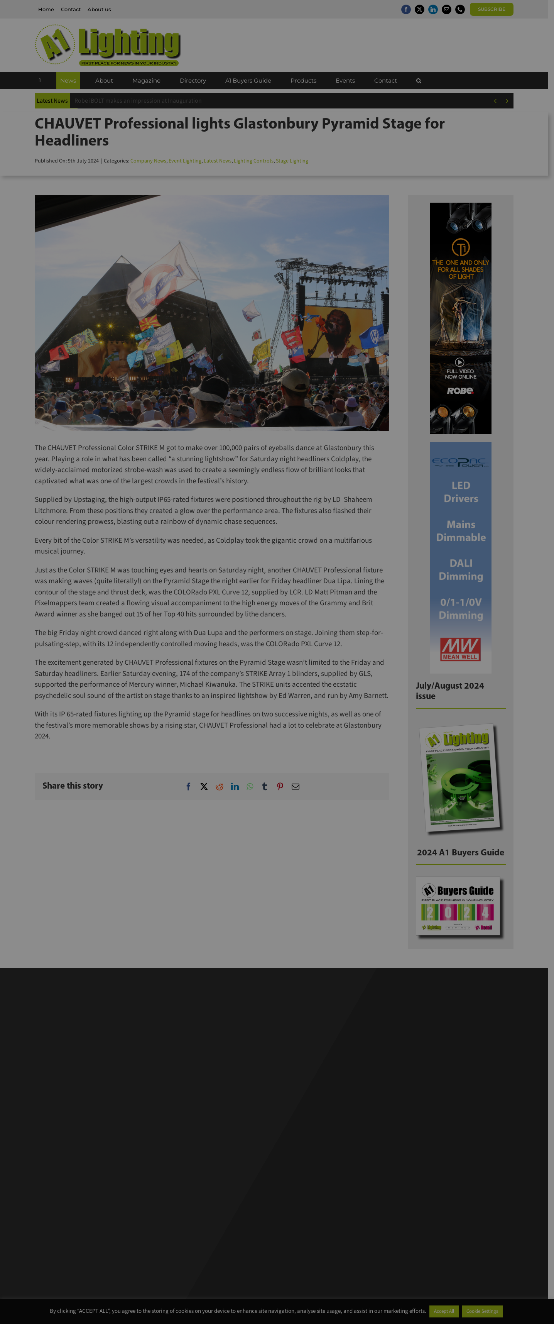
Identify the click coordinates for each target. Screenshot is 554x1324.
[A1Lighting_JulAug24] (463, 724)
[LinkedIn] (238, 786)
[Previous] (498, 101)
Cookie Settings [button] (482, 1311)
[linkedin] (436, 9)
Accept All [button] (444, 1311)
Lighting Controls (257, 161)
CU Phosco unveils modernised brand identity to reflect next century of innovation (183, 101)
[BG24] (463, 880)
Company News (151, 161)
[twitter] (422, 9)
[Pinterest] (283, 786)
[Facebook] (191, 786)
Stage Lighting (295, 161)
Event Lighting (188, 161)
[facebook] (409, 9)
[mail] (449, 9)
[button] (421, 80)
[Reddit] (222, 786)
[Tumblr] (267, 786)
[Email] (298, 786)
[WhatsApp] (253, 786)
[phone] (463, 9)
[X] (207, 786)
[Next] (510, 101)
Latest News (221, 161)
